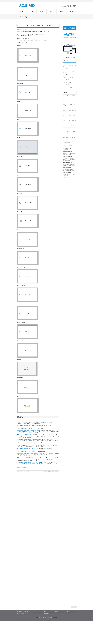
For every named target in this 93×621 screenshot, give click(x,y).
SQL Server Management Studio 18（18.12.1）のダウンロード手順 (69, 148)
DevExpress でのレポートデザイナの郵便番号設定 (69, 82)
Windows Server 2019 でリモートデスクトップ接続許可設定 (69, 115)
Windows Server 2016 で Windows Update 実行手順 (68, 170)
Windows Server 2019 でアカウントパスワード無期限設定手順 (69, 119)
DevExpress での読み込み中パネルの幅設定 (27, 453)
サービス (45, 483)
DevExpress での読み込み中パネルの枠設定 (27, 434)
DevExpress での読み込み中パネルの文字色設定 (28, 443)
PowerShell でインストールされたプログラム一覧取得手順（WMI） (69, 104)
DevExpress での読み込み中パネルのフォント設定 (28, 448)
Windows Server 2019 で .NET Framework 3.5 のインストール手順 (69, 142)
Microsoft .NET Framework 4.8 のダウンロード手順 (69, 154)
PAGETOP (74, 478)
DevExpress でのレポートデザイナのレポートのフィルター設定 (69, 65)
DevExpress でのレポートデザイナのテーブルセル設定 (69, 77)
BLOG (35, 485)
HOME (35, 483)
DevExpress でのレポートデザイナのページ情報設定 (69, 87)
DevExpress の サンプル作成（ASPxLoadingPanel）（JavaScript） (32, 457)
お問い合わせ (46, 485)
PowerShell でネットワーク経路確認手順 (69, 175)
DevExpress (30, 29)
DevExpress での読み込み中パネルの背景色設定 (28, 439)
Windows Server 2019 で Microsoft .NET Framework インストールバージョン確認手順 (69, 136)
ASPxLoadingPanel (25, 467)
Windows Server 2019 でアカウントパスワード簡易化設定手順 (69, 110)
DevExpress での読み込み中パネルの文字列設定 (28, 425)
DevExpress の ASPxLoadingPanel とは (26, 420)
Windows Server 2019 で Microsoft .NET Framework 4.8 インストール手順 (69, 159)
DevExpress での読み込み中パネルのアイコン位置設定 (29, 430)
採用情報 (56, 483)
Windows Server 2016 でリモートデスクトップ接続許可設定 (69, 165)
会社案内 (67, 483)
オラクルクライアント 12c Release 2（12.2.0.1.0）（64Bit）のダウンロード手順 (69, 130)
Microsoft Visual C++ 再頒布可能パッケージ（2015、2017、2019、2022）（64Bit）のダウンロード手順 (69, 97)
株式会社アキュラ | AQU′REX (45, 489)
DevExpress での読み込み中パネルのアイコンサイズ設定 (29, 462)
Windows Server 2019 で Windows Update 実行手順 (68, 124)
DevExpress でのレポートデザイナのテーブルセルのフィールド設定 (69, 71)
